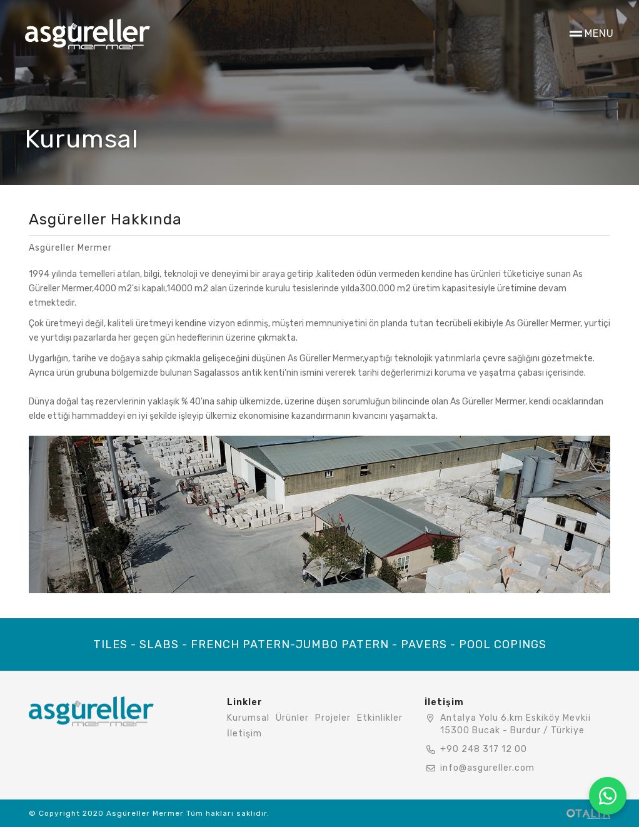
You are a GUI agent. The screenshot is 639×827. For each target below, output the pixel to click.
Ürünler (292, 718)
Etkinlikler (380, 718)
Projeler (333, 718)
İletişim (244, 733)
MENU (599, 33)
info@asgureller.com (487, 768)
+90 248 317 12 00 (483, 749)
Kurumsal (248, 718)
